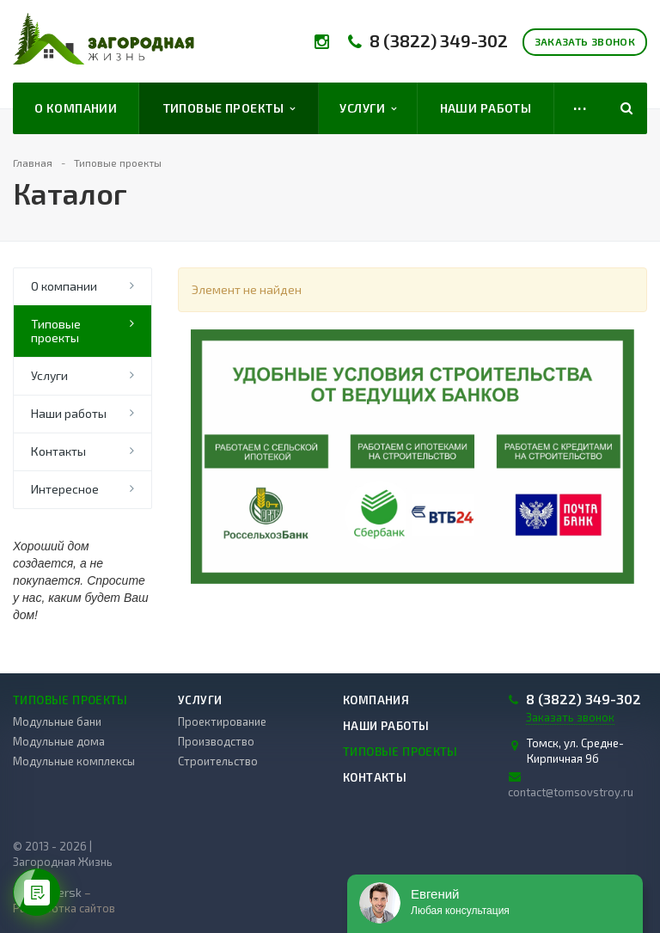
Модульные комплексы (74, 761)
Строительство (218, 761)
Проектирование (222, 721)
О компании (75, 108)
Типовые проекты (229, 108)
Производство (216, 741)
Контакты (58, 451)
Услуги (367, 108)
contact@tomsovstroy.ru (570, 792)
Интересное (65, 489)
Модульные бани (57, 721)
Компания (376, 700)
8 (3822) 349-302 (439, 41)
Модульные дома (59, 741)
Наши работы (486, 108)
